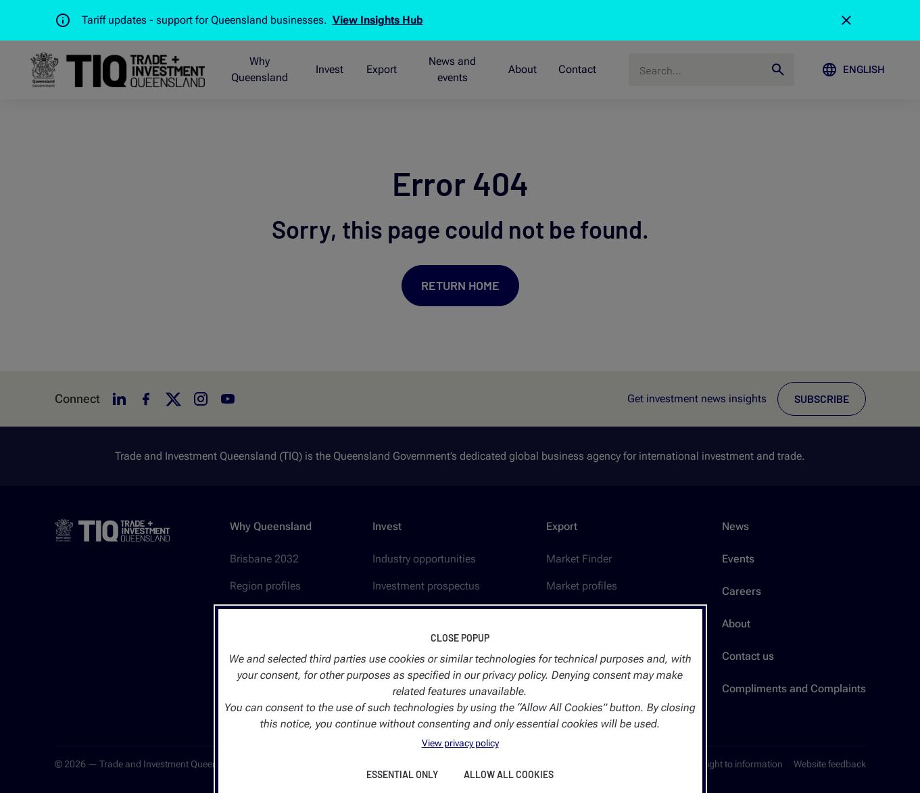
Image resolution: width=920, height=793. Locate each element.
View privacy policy (460, 743)
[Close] (846, 20)
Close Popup (460, 638)
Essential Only (402, 774)
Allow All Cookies (509, 774)
